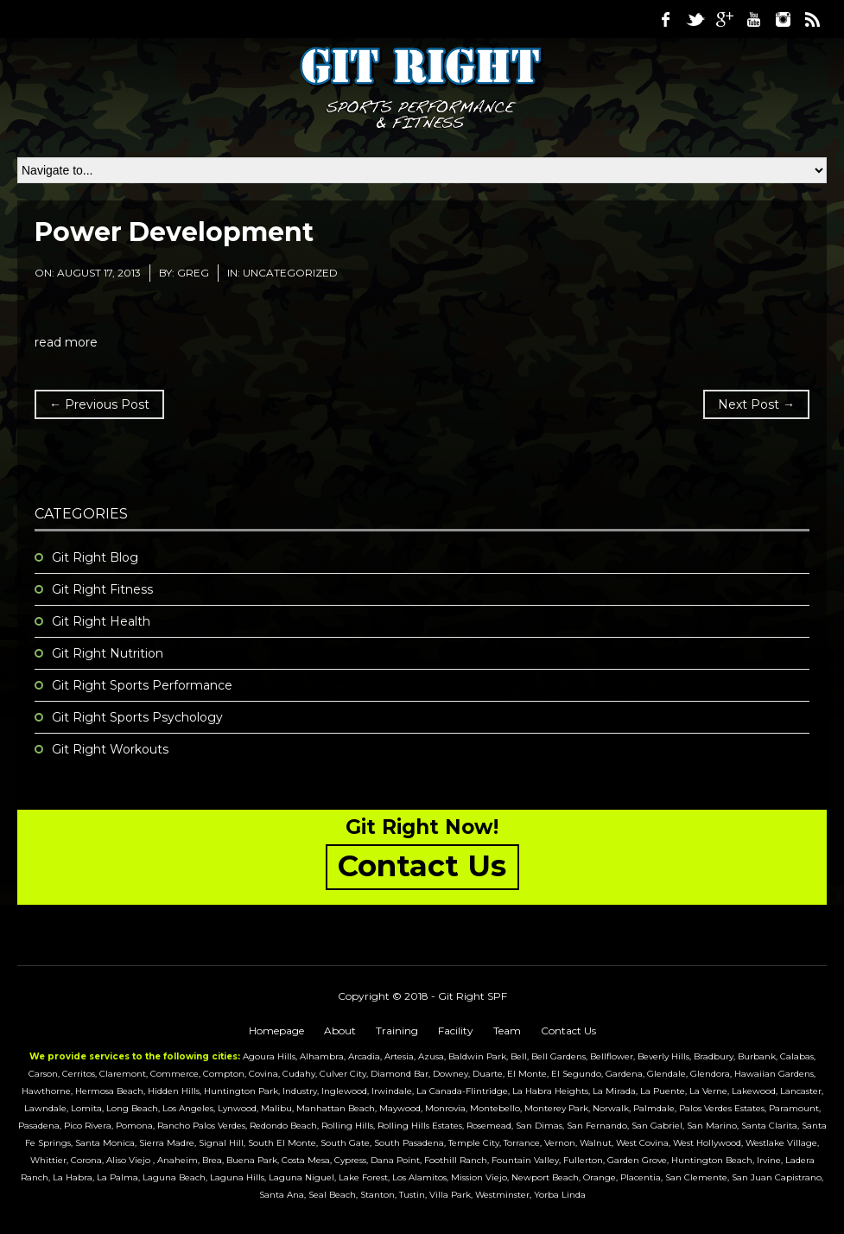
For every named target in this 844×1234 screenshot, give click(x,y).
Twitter (694, 19)
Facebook (665, 19)
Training (397, 1030)
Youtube (753, 19)
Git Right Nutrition (107, 653)
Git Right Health (101, 621)
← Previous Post (99, 404)
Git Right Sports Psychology (137, 717)
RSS (812, 19)
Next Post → (756, 404)
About (340, 1030)
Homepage (276, 1030)
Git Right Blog (95, 557)
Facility (455, 1030)
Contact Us (568, 1030)
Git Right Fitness (102, 589)
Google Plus (724, 19)
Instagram (782, 19)
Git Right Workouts (110, 749)
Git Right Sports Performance (142, 685)
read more (66, 342)
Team (507, 1030)
